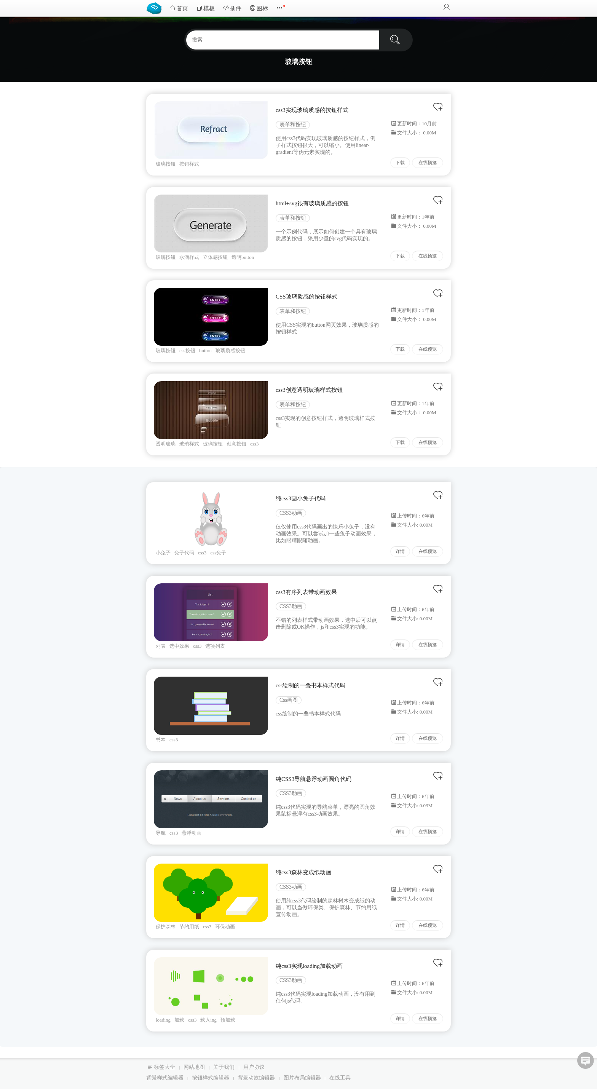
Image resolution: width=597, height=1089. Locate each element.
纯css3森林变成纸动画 (303, 872)
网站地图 (194, 1067)
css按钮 (187, 350)
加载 (179, 1020)
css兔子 (218, 553)
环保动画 (225, 926)
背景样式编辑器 (165, 1078)
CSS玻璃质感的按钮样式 (306, 297)
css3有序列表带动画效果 (306, 592)
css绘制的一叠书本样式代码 (310, 685)
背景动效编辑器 (256, 1078)
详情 (400, 551)
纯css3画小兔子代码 (301, 498)
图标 (259, 8)
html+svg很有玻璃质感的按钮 (312, 203)
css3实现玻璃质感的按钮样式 (312, 110)
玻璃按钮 (166, 164)
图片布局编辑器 (302, 1078)
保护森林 (166, 926)
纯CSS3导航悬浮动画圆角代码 (313, 779)
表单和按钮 (292, 125)
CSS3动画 (290, 513)
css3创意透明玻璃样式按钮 (309, 390)
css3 (254, 444)
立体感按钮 (215, 257)
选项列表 (215, 646)
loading (163, 1020)
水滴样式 (189, 257)
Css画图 (288, 700)
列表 (161, 646)
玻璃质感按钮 (230, 350)
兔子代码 (184, 553)
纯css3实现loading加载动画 (309, 966)
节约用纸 (189, 926)
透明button (242, 257)
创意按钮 (236, 444)
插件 (232, 8)
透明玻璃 (166, 444)
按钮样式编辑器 (210, 1078)
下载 (400, 162)
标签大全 (164, 1067)
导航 (161, 833)
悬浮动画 (191, 833)
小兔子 (163, 553)
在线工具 (340, 1078)
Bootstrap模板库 (155, 7)
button (205, 350)
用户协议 (254, 1067)
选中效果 (179, 646)
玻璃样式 (189, 444)
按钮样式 (189, 164)
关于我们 (224, 1067)
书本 (161, 739)
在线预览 (427, 162)
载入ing (208, 1020)
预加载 (227, 1020)
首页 (179, 8)
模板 (205, 8)
